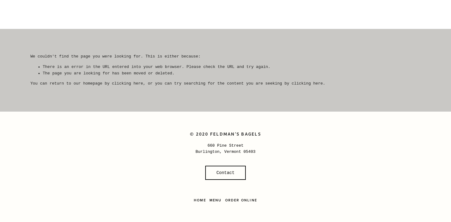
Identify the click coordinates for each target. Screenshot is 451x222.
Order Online (241, 200)
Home (200, 200)
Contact (226, 172)
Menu (216, 200)
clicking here (127, 83)
